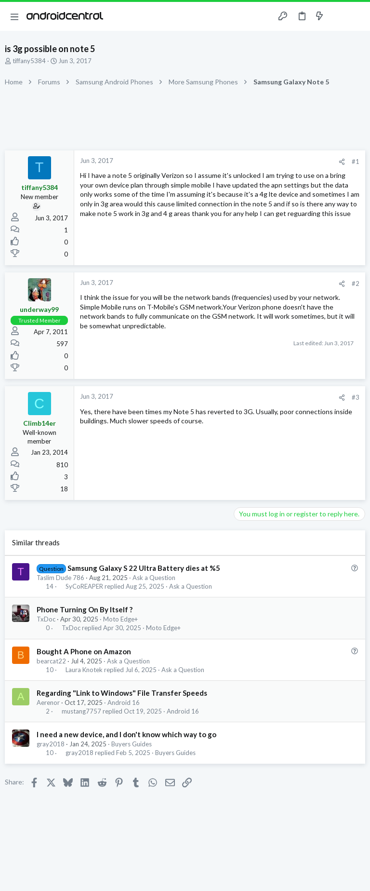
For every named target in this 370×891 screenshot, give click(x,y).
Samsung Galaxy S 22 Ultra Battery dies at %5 (143, 568)
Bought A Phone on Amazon (84, 651)
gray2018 (51, 744)
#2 (355, 283)
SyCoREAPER (84, 586)
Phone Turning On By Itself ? (84, 609)
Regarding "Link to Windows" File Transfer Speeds (122, 692)
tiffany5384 (29, 61)
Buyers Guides (131, 744)
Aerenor (48, 702)
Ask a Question (153, 577)
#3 (355, 397)
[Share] (341, 161)
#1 (355, 161)
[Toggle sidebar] (338, 16)
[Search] (357, 16)
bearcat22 (51, 661)
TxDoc (46, 619)
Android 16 (123, 702)
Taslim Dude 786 (60, 577)
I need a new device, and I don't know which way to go (126, 734)
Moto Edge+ (120, 619)
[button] (14, 16)
